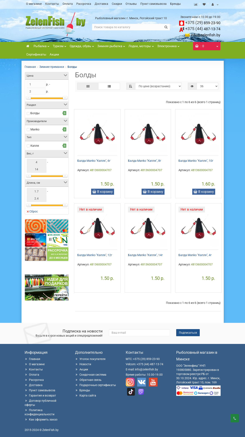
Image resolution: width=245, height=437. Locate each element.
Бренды (175, 3)
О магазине (34, 3)
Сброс (32, 210)
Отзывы (131, 3)
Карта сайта (85, 394)
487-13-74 (202, 27)
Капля (34, 144)
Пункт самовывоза (153, 3)
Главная (30, 65)
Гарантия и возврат (40, 394)
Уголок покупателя (90, 357)
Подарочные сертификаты (95, 383)
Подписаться (188, 331)
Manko (34, 128)
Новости (83, 363)
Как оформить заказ (41, 418)
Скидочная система (90, 373)
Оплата (68, 3)
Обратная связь (88, 378)
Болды (35, 112)
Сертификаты (36, 53)
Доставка (101, 3)
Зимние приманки (51, 65)
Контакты (52, 3)
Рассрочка (83, 3)
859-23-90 (202, 21)
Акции (54, 53)
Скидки (117, 3)
